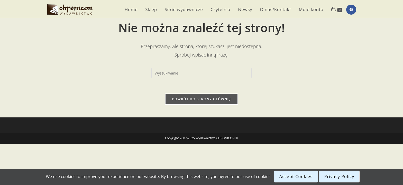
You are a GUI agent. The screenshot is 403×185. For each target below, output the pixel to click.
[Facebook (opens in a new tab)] (351, 10)
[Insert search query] (201, 73)
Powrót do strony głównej (201, 99)
